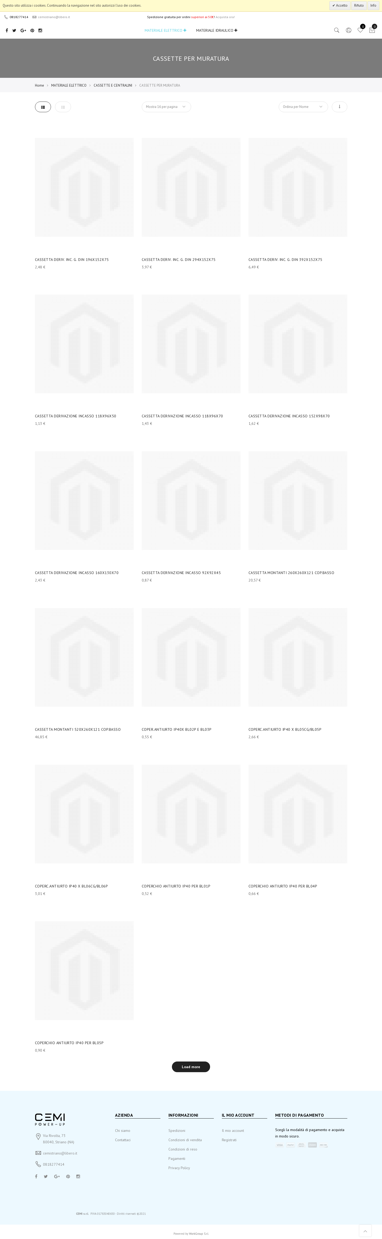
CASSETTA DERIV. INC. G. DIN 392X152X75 (285, 259)
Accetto (341, 5)
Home (39, 85)
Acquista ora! (225, 17)
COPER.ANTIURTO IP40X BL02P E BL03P (177, 729)
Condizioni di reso (182, 1149)
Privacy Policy (179, 1167)
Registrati (229, 1139)
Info (373, 5)
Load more (191, 1066)
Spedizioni (176, 1130)
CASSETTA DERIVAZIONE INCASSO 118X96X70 (182, 416)
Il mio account (233, 1130)
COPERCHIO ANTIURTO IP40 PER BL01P (176, 886)
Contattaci (123, 1139)
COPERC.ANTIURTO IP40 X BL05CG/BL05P (285, 729)
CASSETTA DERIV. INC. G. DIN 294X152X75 (179, 259)
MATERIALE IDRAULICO (216, 30)
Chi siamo (122, 1130)
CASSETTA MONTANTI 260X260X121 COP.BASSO (291, 572)
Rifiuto (359, 5)
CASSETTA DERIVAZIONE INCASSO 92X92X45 (181, 572)
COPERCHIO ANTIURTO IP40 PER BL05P (69, 1042)
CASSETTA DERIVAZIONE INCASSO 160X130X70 (77, 572)
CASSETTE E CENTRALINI (113, 85)
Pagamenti (176, 1158)
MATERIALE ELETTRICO (166, 30)
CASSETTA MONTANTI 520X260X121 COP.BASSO (78, 729)
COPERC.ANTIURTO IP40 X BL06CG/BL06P (71, 886)
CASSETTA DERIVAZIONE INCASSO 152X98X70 (289, 416)
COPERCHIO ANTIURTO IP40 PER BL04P (283, 886)
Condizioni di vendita (185, 1139)
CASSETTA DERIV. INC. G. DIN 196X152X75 (72, 259)
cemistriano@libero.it (60, 1153)
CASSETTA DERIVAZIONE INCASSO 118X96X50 (75, 416)
